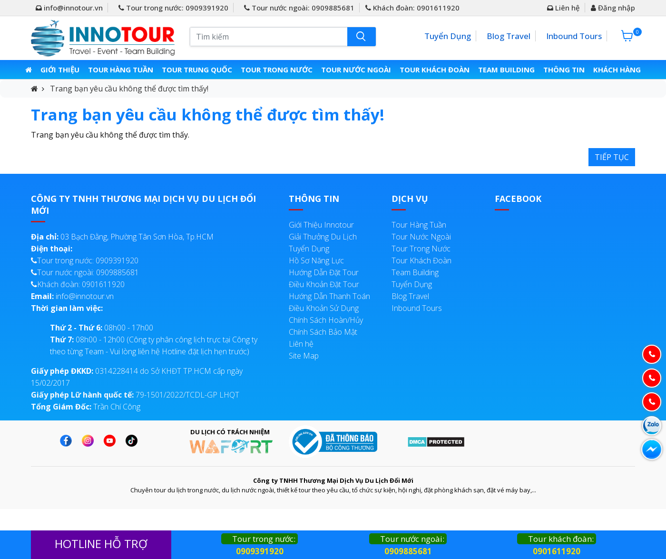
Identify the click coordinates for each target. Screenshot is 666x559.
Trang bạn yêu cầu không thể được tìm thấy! (129, 88)
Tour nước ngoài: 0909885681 (299, 7)
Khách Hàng (615, 69)
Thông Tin (563, 69)
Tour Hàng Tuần (122, 69)
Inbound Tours (574, 35)
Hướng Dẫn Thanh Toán (329, 296)
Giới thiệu (61, 69)
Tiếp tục (612, 157)
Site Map (304, 355)
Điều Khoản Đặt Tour (324, 284)
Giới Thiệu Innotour (321, 225)
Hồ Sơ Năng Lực (316, 260)
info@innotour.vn (69, 7)
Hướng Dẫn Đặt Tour (324, 272)
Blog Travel (508, 35)
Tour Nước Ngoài (356, 69)
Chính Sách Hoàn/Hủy (326, 320)
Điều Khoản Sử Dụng (324, 308)
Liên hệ (563, 7)
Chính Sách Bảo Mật (323, 332)
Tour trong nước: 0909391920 (173, 7)
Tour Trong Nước (277, 69)
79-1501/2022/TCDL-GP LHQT (135, 394)
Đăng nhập (613, 7)
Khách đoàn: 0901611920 (412, 7)
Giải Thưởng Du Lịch (323, 236)
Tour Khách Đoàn (434, 69)
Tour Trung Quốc (198, 69)
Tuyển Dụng (447, 35)
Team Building (506, 69)
